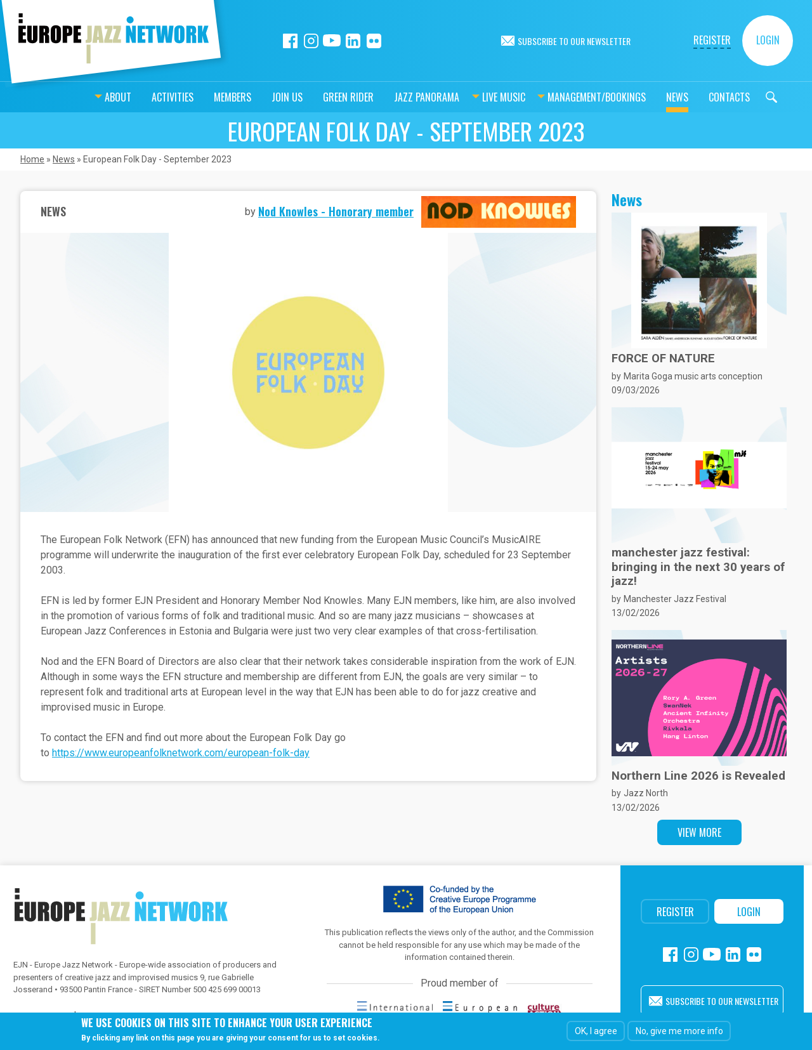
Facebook (290, 40)
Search (740, 97)
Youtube (332, 41)
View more (699, 832)
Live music (472, 97)
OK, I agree (596, 1031)
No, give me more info (679, 1031)
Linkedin (353, 40)
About (86, 97)
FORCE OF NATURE (663, 358)
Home (32, 159)
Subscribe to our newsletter (574, 41)
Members (200, 97)
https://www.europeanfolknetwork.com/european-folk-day (181, 753)
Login (768, 40)
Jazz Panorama (395, 97)
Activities (141, 97)
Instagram (311, 40)
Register (712, 40)
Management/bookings (565, 97)
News (645, 97)
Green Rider (316, 97)
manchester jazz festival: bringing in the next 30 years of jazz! (698, 567)
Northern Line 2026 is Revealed (698, 776)
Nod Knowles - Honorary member (336, 211)
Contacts (697, 97)
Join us (255, 97)
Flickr (373, 40)
